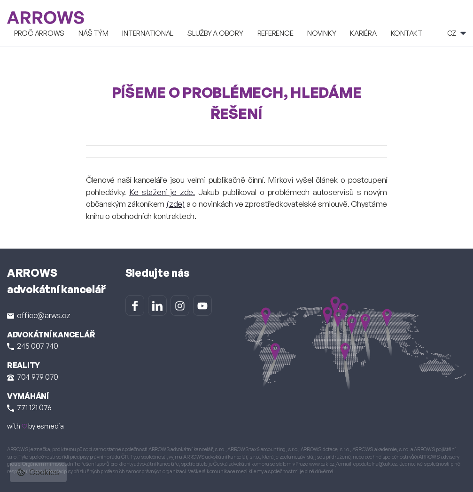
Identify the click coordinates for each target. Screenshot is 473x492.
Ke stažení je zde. (162, 192)
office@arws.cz (38, 315)
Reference (275, 33)
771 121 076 (29, 407)
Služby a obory (215, 33)
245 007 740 (32, 346)
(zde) (175, 204)
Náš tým (93, 33)
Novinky (321, 33)
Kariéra (363, 33)
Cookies (38, 472)
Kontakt (406, 33)
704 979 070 (32, 377)
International (147, 33)
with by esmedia (35, 426)
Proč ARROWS (39, 33)
